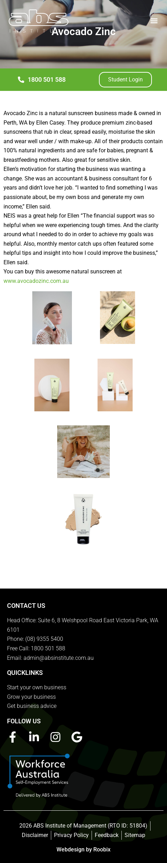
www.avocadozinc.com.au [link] (36, 281)
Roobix (102, 849)
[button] (154, 20)
